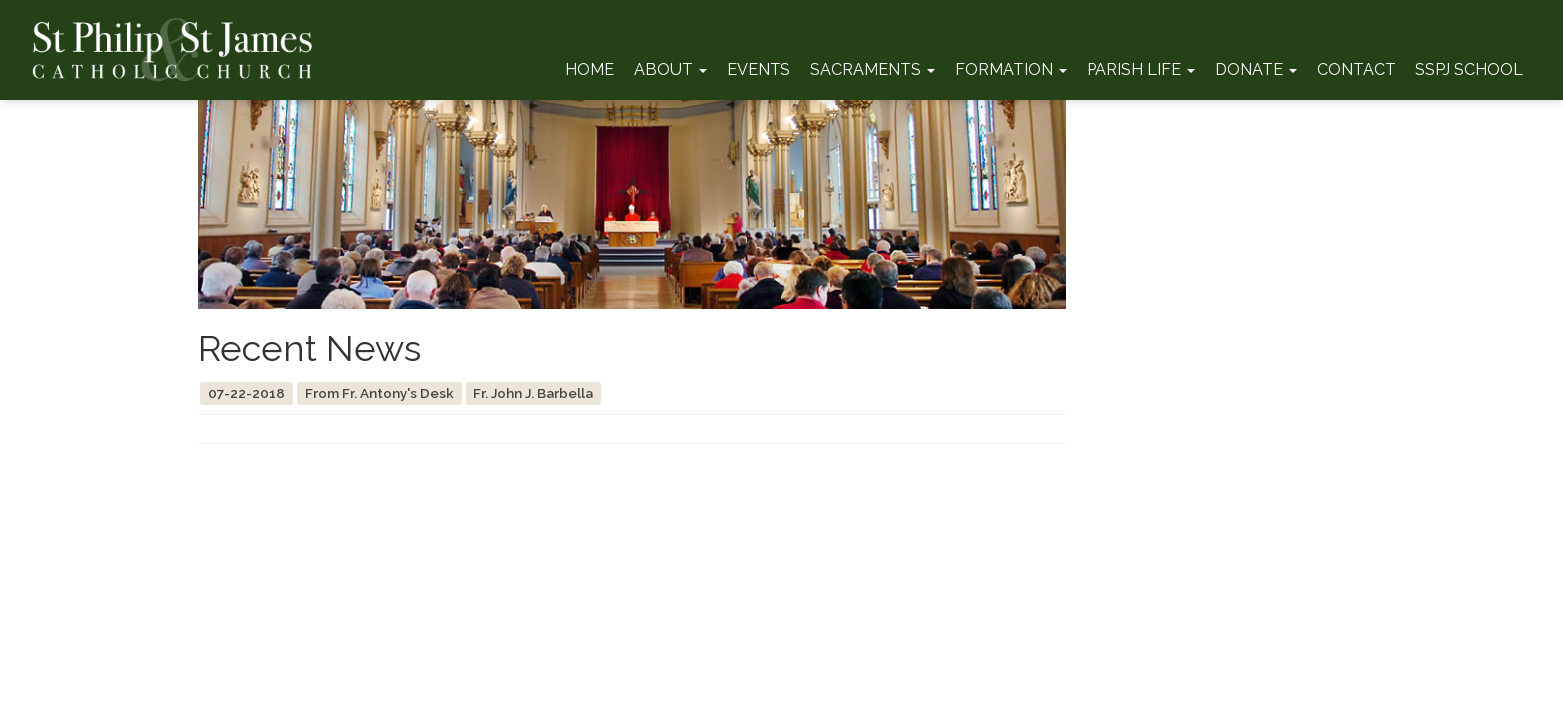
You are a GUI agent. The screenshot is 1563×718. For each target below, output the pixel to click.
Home (589, 69)
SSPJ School (1469, 69)
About (670, 69)
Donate (1256, 69)
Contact (1356, 69)
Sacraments (872, 69)
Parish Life (1141, 69)
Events (758, 69)
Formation (1011, 69)
